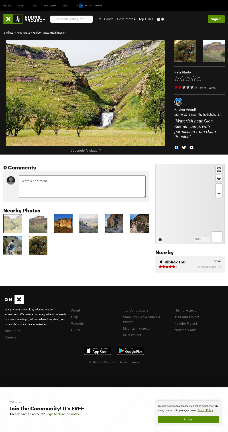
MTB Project (132, 335)
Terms (123, 361)
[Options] (217, 237)
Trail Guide (105, 19)
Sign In (216, 19)
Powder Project (186, 323)
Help (74, 317)
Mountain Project (136, 328)
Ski (65, 5)
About (75, 310)
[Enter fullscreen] (219, 169)
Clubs (75, 330)
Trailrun (50, 5)
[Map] (190, 204)
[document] (188, 413)
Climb (7, 5)
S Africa (8, 32)
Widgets (77, 323)
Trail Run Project (187, 317)
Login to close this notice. (63, 414)
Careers (10, 337)
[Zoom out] (219, 193)
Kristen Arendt (185, 109)
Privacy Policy (205, 410)
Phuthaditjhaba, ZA (209, 114)
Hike (34, 5)
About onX (13, 331)
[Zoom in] (219, 187)
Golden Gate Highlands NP (50, 32)
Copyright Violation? (85, 150)
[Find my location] (219, 178)
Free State (23, 32)
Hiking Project (185, 310)
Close (188, 419)
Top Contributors (135, 310)
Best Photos (126, 19)
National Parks (185, 330)
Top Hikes (145, 19)
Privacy (135, 361)
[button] (176, 147)
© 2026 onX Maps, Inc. (102, 361)
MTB (21, 5)
